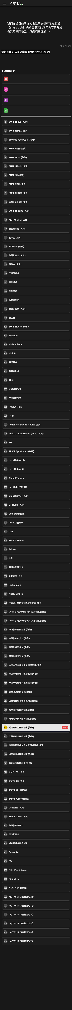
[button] (36, 79)
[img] (16, 3)
